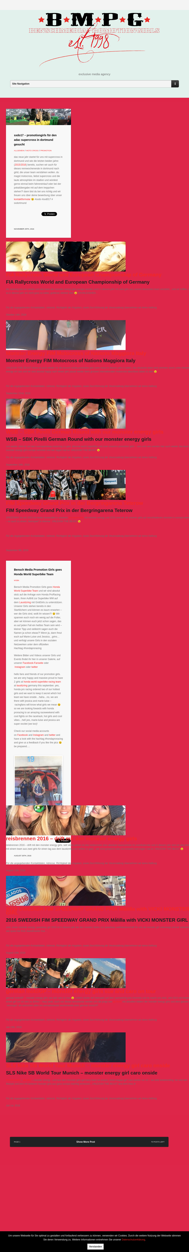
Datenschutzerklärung (133, 1239)
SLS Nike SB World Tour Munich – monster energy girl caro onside (88, 1065)
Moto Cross (32, 151)
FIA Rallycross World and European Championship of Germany (83, 275)
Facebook (22, 735)
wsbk (16, 580)
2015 (17, 164)
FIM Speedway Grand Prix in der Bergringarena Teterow (74, 503)
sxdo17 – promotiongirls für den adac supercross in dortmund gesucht (35, 140)
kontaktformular (22, 199)
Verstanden (95, 1246)
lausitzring (22, 685)
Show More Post (85, 1142)
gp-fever (117, 1001)
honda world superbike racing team (42, 681)
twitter (34, 667)
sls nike (27, 1080)
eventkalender (76, 517)
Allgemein (19, 151)
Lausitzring (25, 602)
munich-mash (13, 1080)
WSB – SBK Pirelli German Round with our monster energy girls (84, 432)
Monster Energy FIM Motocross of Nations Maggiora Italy (76, 353)
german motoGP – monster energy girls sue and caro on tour (81, 991)
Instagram (20, 667)
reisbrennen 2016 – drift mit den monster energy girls (71, 839)
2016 (23, 164)
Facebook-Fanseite (33, 663)
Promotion (46, 151)
